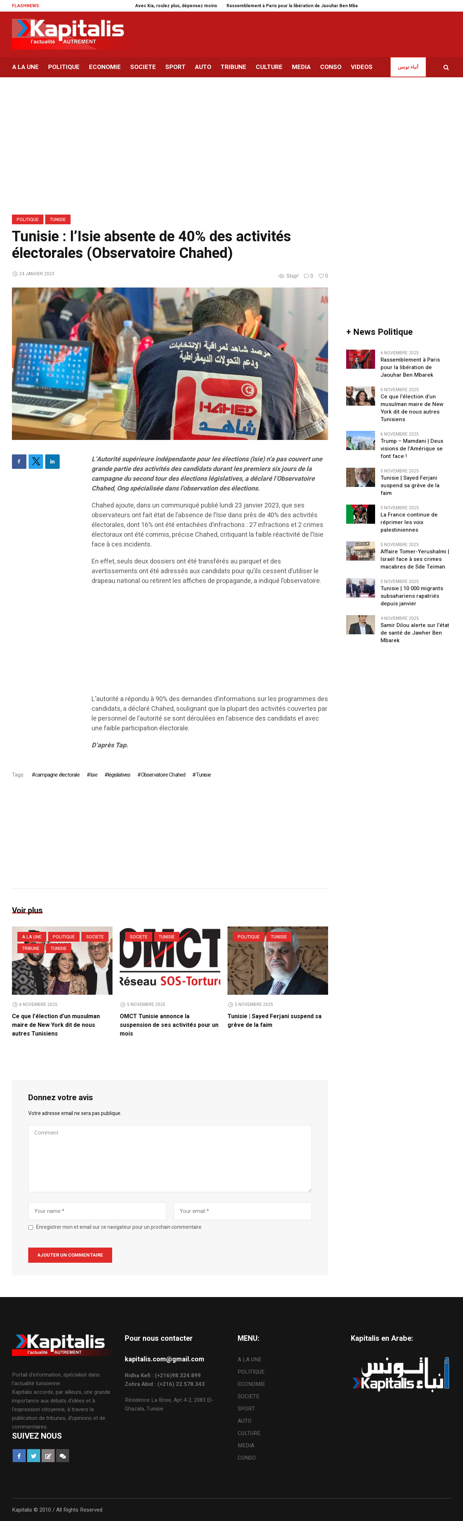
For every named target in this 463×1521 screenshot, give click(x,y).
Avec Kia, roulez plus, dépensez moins (207, 6)
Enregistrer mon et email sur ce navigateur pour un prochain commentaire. (119, 1227)
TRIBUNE (30, 948)
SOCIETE (95, 937)
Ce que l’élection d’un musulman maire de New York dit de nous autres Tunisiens (56, 1025)
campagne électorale (57, 775)
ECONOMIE (251, 1384)
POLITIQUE (28, 219)
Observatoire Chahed (163, 775)
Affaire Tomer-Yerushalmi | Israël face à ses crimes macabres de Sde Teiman (415, 559)
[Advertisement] (210, 643)
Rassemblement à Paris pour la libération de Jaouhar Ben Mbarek (325, 6)
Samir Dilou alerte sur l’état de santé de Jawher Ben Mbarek (415, 633)
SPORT (246, 1409)
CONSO (247, 1458)
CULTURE (249, 1433)
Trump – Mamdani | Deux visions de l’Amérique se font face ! (412, 448)
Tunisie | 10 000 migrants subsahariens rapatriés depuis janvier (412, 596)
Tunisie (58, 219)
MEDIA (246, 1445)
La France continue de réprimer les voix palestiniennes (409, 522)
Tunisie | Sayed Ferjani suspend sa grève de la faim (410, 485)
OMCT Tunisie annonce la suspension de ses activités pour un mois (169, 1025)
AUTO (244, 1421)
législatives (119, 775)
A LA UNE (32, 937)
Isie (93, 775)
